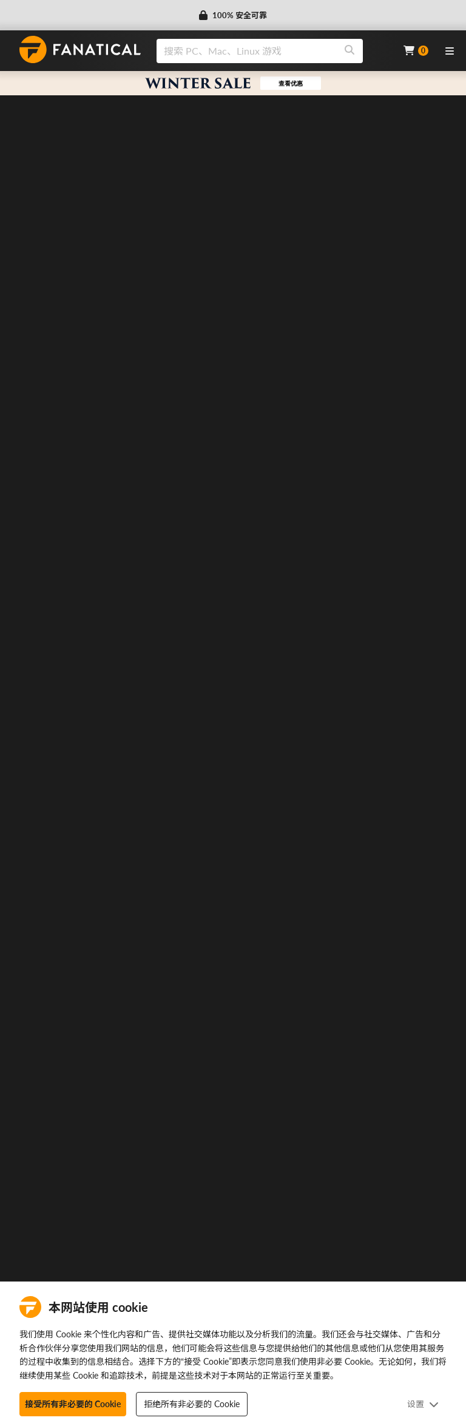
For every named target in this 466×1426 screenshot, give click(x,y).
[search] (247, 51)
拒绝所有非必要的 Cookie (192, 1404)
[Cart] (416, 51)
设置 (423, 1404)
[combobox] (272, 51)
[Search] (349, 51)
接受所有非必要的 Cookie (73, 1404)
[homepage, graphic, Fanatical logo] (80, 49)
